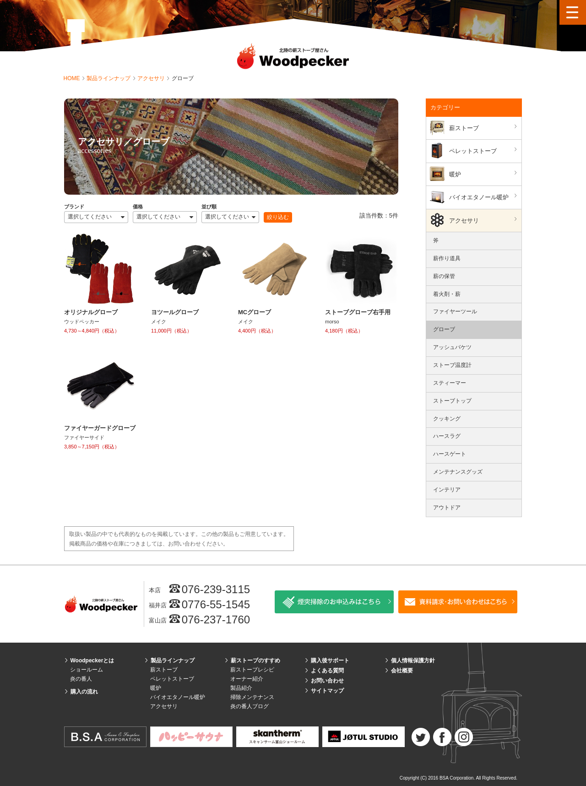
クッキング (447, 418)
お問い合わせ (327, 680)
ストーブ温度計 (452, 365)
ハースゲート (449, 454)
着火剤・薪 (447, 294)
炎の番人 (81, 679)
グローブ (444, 329)
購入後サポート (330, 660)
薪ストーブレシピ (252, 669)
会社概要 (402, 670)
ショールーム (86, 669)
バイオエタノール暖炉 (484, 197)
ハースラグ (447, 436)
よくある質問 (327, 670)
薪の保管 (444, 276)
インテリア (447, 489)
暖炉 (484, 174)
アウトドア (447, 507)
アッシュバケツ (452, 347)
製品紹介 (241, 688)
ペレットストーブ (484, 150)
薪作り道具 (447, 258)
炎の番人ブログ (249, 706)
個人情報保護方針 (413, 660)
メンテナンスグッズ (458, 472)
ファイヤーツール (455, 311)
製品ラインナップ (109, 78)
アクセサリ (151, 78)
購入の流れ (84, 691)
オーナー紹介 (246, 679)
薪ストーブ (484, 127)
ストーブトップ (452, 401)
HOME (72, 78)
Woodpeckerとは (92, 660)
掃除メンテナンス (252, 697)
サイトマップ (327, 691)
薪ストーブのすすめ (255, 660)
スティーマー (449, 383)
